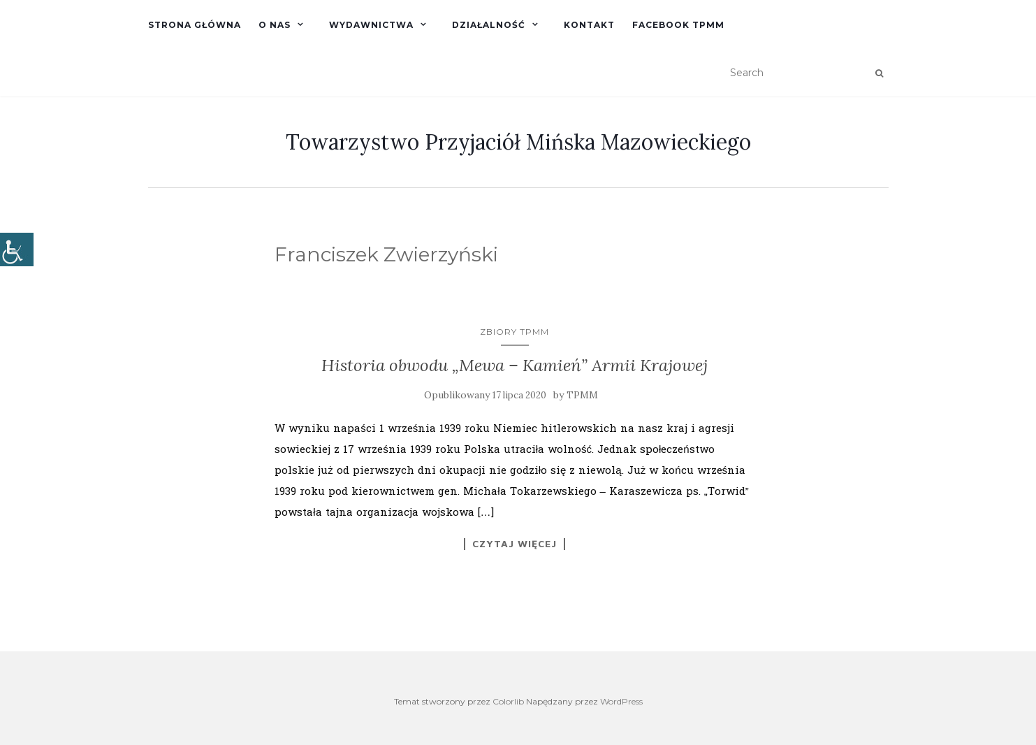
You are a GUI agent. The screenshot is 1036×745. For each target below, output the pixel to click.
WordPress (621, 701)
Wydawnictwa (371, 25)
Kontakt (589, 25)
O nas (274, 25)
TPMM (582, 395)
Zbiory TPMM (514, 331)
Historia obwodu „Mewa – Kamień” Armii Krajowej (514, 365)
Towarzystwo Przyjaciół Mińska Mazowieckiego (518, 141)
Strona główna (194, 25)
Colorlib (508, 701)
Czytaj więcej (514, 543)
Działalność (488, 25)
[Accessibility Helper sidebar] (17, 249)
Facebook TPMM (678, 25)
